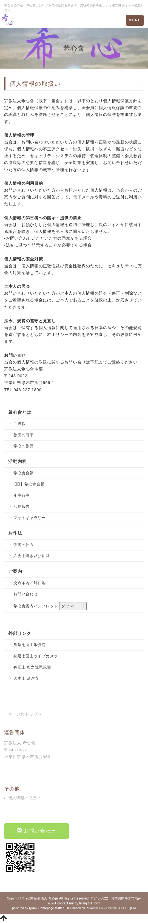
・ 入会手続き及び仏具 (29, 555)
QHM (132, 908)
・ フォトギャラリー (27, 517)
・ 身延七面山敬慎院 (27, 645)
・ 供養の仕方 (21, 545)
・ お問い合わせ (23, 594)
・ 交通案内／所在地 (27, 583)
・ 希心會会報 (21, 473)
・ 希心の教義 (21, 446)
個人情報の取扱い (24, 798)
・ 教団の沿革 (21, 435)
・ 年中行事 (19, 495)
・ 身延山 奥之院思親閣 (29, 667)
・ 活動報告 (19, 506)
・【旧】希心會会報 (26, 484)
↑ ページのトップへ (23, 714)
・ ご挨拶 (16, 423)
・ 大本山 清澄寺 (23, 678)
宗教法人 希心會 (46, 898)
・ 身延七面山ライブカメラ (33, 656)
